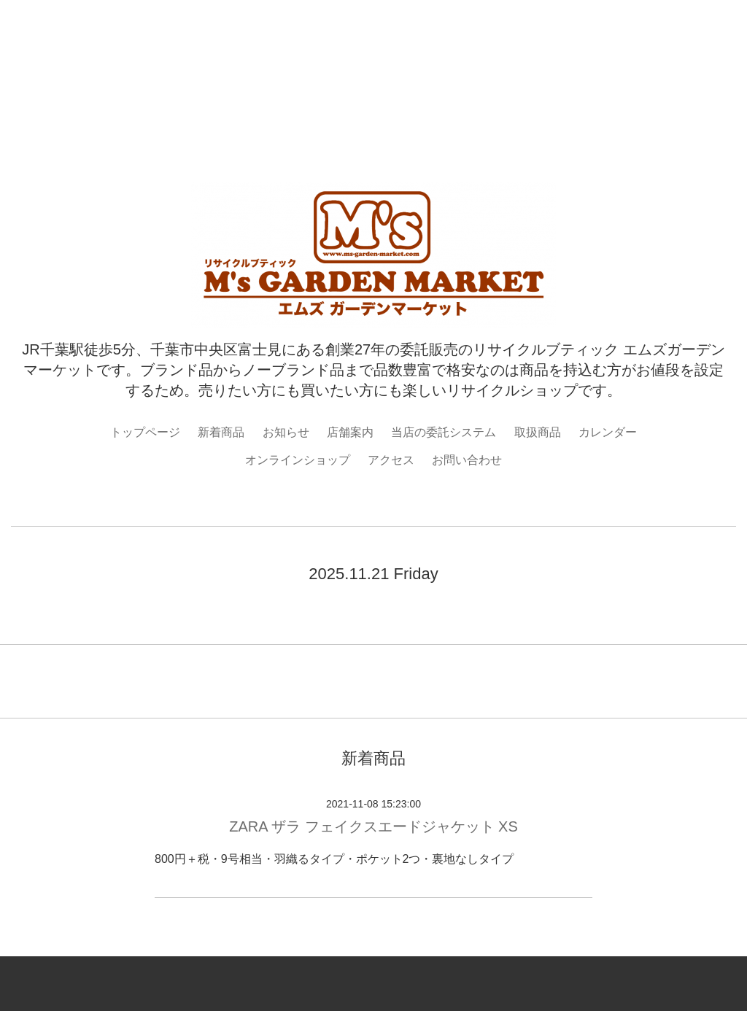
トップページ (145, 432)
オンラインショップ (297, 460)
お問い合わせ (467, 460)
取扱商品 (537, 432)
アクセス (391, 460)
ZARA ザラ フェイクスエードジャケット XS (373, 826)
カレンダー (607, 432)
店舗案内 (350, 432)
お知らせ (286, 432)
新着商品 (221, 432)
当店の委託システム (443, 432)
